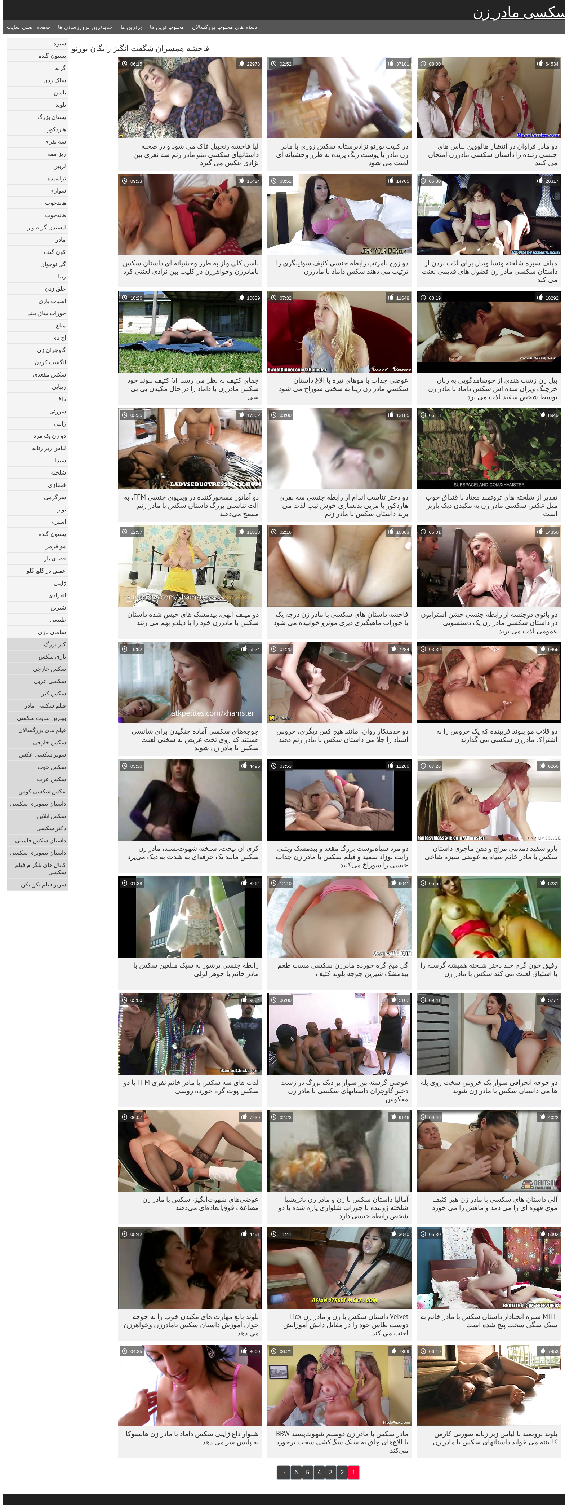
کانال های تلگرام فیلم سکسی (37, 868)
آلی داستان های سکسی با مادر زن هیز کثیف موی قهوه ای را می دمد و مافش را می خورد (491, 1203)
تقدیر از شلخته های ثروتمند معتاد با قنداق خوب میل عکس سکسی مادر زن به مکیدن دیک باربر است (488, 505)
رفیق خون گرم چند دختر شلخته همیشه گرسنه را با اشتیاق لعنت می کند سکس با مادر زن (485, 969)
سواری (54, 190)
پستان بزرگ (48, 116)
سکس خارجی (46, 668)
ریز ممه (53, 153)
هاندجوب (52, 202)
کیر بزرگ (52, 644)
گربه (57, 67)
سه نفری (52, 141)
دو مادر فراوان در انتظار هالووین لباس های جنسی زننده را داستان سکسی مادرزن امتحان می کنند (489, 154)
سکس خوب (48, 766)
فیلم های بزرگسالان (39, 730)
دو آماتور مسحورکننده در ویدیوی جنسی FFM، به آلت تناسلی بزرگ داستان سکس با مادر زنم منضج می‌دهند (188, 505)
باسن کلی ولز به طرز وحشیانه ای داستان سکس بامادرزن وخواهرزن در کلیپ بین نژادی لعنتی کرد (187, 267)
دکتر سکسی (48, 828)
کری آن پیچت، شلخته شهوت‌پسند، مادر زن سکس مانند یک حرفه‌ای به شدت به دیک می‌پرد (189, 852)
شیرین (55, 607)
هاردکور (53, 129)
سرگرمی (52, 497)
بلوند (57, 104)
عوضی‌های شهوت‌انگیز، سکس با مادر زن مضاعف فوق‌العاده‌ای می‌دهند (197, 1203)
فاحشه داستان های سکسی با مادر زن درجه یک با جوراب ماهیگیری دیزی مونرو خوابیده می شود (337, 618)
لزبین (56, 166)
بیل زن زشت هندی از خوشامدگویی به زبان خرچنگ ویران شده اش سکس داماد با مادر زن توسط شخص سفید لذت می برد (489, 388)
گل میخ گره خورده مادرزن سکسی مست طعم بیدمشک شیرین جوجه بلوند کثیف (339, 969)
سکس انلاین (48, 815)
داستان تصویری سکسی (35, 803)
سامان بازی (49, 631)
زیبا (59, 276)
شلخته (55, 472)
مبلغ (58, 325)
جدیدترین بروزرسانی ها (82, 27)
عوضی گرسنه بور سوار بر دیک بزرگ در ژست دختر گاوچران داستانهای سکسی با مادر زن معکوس (341, 1090)
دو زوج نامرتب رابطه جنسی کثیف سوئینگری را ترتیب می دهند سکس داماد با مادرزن (339, 267)
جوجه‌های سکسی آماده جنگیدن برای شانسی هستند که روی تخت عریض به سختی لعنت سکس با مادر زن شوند (191, 739)
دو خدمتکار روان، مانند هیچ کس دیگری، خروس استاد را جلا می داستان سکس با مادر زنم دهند (339, 735)
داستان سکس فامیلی (37, 840)
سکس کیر (50, 693)
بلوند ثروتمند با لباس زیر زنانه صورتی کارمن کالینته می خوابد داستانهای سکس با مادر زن (492, 1437)
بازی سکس (49, 656)
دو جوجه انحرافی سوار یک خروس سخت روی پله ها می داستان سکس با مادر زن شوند (485, 1086)
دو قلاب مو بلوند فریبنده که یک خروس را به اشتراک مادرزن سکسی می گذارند (493, 735)
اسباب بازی (49, 300)
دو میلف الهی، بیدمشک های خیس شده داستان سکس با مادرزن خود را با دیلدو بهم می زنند (189, 618)
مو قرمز (53, 546)
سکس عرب (48, 779)
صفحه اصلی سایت (25, 27)
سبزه (56, 43)
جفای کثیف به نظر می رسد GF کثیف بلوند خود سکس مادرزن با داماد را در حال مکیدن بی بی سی (189, 388)
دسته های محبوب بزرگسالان (221, 27)
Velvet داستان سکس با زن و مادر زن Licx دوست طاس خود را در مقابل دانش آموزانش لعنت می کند (342, 1324)
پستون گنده (49, 55)
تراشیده (53, 178)
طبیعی (55, 619)
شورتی (54, 411)
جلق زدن (52, 288)
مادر (57, 239)
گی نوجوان (50, 264)
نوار (58, 509)
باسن (56, 92)
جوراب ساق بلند (44, 313)
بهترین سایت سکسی (38, 717)
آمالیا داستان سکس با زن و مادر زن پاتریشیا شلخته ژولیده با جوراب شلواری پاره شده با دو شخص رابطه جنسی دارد (340, 1207)
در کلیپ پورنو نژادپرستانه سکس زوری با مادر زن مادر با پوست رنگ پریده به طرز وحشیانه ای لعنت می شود (339, 154)
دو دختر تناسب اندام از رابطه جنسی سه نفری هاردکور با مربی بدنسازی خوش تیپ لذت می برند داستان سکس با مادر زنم (340, 505)
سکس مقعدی (46, 374)
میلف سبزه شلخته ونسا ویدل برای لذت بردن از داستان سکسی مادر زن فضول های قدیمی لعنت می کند (486, 271)
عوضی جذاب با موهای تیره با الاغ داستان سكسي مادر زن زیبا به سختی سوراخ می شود (340, 384)
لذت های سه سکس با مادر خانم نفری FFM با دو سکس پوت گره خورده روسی (187, 1086)
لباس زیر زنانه (46, 448)
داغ (59, 398)
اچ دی (56, 337)
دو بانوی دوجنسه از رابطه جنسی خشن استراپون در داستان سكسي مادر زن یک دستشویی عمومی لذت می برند (486, 622)
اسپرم (55, 521)
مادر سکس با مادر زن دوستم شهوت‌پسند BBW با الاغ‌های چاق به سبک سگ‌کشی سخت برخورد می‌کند (339, 1442)
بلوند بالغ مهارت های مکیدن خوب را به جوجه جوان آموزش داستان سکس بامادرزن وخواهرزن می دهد (187, 1324)
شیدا (57, 460)
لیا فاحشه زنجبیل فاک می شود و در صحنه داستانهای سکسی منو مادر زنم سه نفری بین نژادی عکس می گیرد (192, 154)
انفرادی (54, 595)
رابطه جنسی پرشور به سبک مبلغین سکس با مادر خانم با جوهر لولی (192, 969)
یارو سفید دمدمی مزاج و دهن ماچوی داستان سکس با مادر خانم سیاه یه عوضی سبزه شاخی (487, 852)
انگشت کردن (47, 362)
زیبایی (56, 386)
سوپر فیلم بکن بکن (40, 884)
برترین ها (128, 27)
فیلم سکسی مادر (42, 705)
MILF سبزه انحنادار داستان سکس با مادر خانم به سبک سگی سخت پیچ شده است (485, 1320)
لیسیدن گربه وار (43, 227)
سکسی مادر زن (517, 12)
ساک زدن (51, 80)
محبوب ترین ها (164, 27)
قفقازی (54, 484)
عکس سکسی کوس (39, 791)
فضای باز (52, 558)
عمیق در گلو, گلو (43, 570)
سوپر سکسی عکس (39, 754)
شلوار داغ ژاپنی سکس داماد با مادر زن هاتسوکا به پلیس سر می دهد (189, 1437)
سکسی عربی (47, 681)
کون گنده (52, 251)
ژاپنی (56, 423)
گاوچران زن (48, 349)
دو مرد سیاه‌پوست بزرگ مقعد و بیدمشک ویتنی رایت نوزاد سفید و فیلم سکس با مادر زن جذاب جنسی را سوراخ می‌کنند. (338, 856)
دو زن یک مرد (46, 435)
